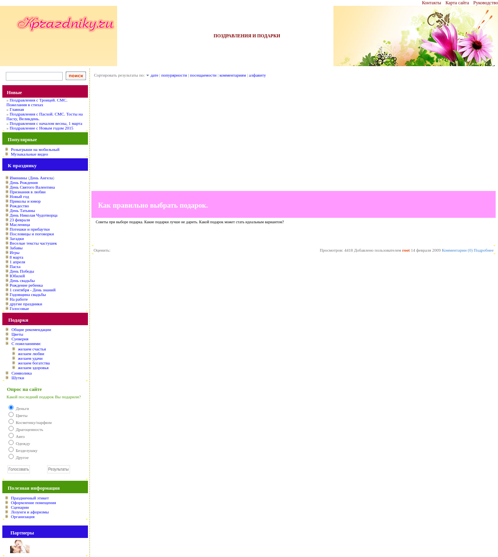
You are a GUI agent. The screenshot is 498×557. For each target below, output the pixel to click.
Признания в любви (28, 191)
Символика (21, 373)
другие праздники (26, 303)
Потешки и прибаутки (30, 229)
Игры (14, 252)
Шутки (17, 377)
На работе (19, 299)
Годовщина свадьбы (28, 294)
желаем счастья (32, 349)
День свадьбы (22, 280)
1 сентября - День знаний (33, 289)
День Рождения (24, 182)
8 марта (16, 257)
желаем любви (31, 353)
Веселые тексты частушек (33, 243)
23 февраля (20, 219)
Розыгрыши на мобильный (35, 149)
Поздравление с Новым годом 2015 (42, 128)
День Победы (22, 271)
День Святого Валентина (32, 187)
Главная (17, 109)
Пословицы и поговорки (32, 233)
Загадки (17, 238)
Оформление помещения (33, 502)
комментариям (232, 75)
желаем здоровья (33, 367)
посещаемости (203, 75)
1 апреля (17, 261)
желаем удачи (30, 358)
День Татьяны (22, 210)
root (406, 250)
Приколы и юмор (25, 201)
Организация (23, 516)
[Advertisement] (294, 136)
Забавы (16, 247)
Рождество (19, 205)
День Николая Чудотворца (34, 215)
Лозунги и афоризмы (30, 512)
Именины (18, 177)
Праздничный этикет (30, 498)
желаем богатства (34, 363)
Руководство (485, 2)
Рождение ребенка (26, 285)
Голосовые (19, 308)
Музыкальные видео (29, 154)
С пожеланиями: (26, 343)
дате (154, 75)
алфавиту (257, 75)
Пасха (15, 266)
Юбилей (17, 275)
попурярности (174, 75)
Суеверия (19, 338)
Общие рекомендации (31, 329)
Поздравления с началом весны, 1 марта (46, 123)
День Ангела (41, 177)
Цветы (17, 334)
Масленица (20, 224)
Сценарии (20, 507)
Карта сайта (457, 2)
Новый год (19, 196)
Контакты (431, 2)
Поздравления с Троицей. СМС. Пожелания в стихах (36, 102)
